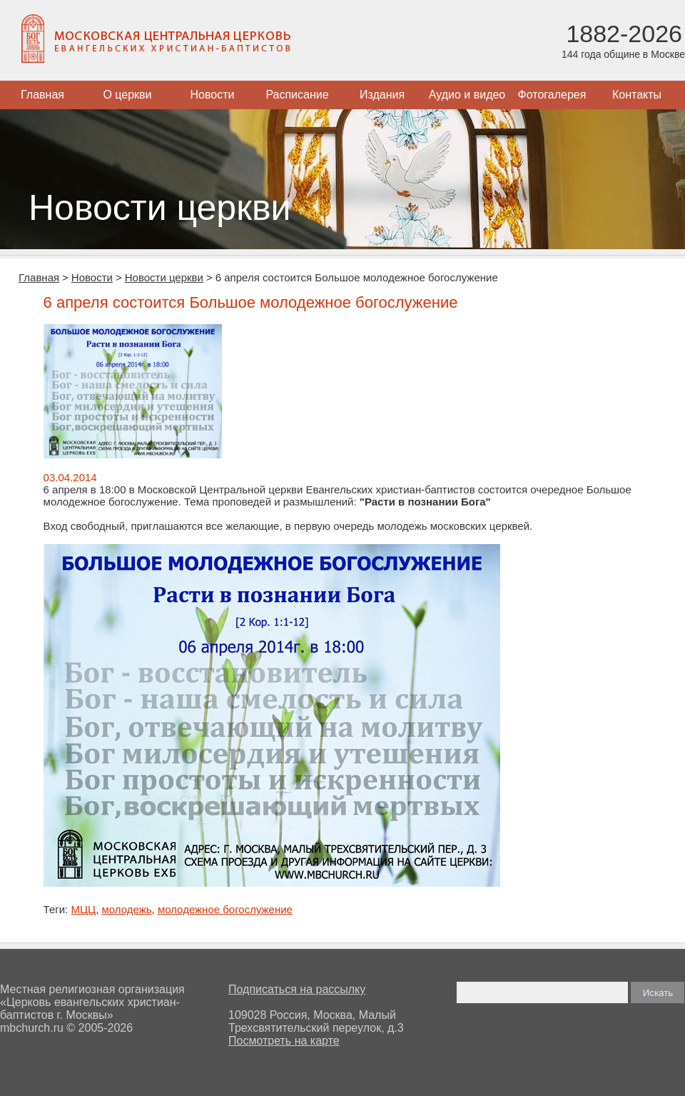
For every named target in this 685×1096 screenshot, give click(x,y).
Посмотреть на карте (284, 1041)
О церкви (127, 95)
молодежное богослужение (225, 909)
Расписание (296, 95)
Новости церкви (164, 277)
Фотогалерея (552, 95)
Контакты (636, 95)
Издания (382, 95)
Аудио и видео (467, 95)
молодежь (126, 909)
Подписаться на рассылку (296, 989)
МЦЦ (83, 909)
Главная (42, 95)
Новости (213, 95)
